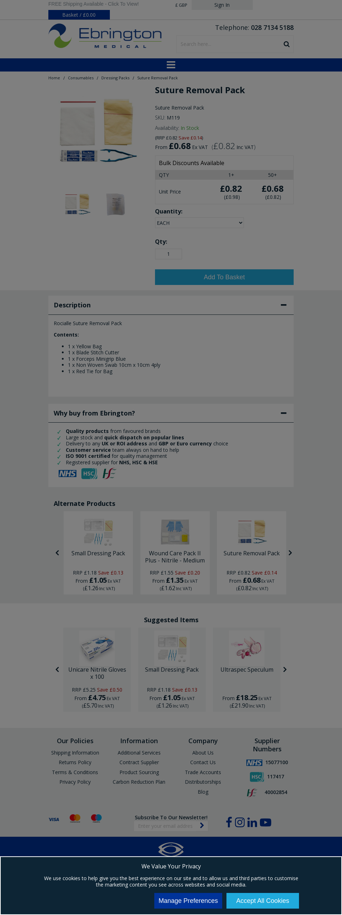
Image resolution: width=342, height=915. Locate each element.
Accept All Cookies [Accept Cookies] (262, 900)
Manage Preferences (188, 900)
